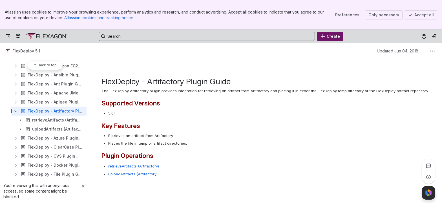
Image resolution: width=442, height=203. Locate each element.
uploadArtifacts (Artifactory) (133, 174)
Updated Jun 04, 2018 (397, 50)
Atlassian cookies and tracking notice (98, 17)
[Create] (330, 36)
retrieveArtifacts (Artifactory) (133, 166)
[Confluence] (46, 36)
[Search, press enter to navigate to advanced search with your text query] (207, 36)
